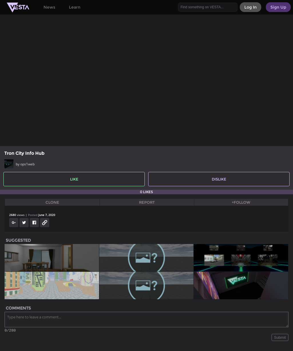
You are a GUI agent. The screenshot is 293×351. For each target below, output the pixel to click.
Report (147, 202)
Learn (74, 7)
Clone (52, 202)
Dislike (219, 179)
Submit (280, 338)
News (49, 7)
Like (74, 179)
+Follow (241, 202)
